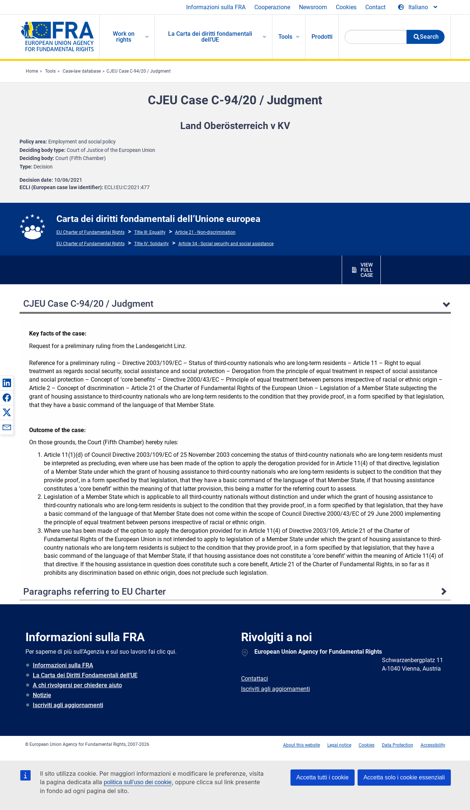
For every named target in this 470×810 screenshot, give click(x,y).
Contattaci (254, 678)
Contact (375, 7)
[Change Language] (418, 7)
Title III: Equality (150, 232)
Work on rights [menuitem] (124, 36)
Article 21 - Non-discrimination (205, 232)
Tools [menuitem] (285, 36)
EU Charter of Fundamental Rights (90, 232)
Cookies (346, 7)
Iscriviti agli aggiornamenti (68, 705)
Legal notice (339, 745)
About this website (301, 745)
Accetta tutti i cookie (322, 777)
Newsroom (313, 7)
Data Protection (397, 745)
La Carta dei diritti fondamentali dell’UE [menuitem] (210, 36)
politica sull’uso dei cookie (138, 782)
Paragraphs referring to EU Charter (94, 591)
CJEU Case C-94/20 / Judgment (139, 71)
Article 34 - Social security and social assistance (226, 243)
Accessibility (433, 745)
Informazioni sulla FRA (216, 7)
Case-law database (82, 71)
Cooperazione (272, 7)
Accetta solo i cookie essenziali (404, 777)
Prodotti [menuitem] (322, 36)
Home (32, 71)
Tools (50, 71)
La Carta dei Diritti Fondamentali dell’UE (85, 675)
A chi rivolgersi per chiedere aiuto (77, 685)
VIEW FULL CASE (367, 270)
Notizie (42, 695)
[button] (6, 382)
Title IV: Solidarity (151, 243)
